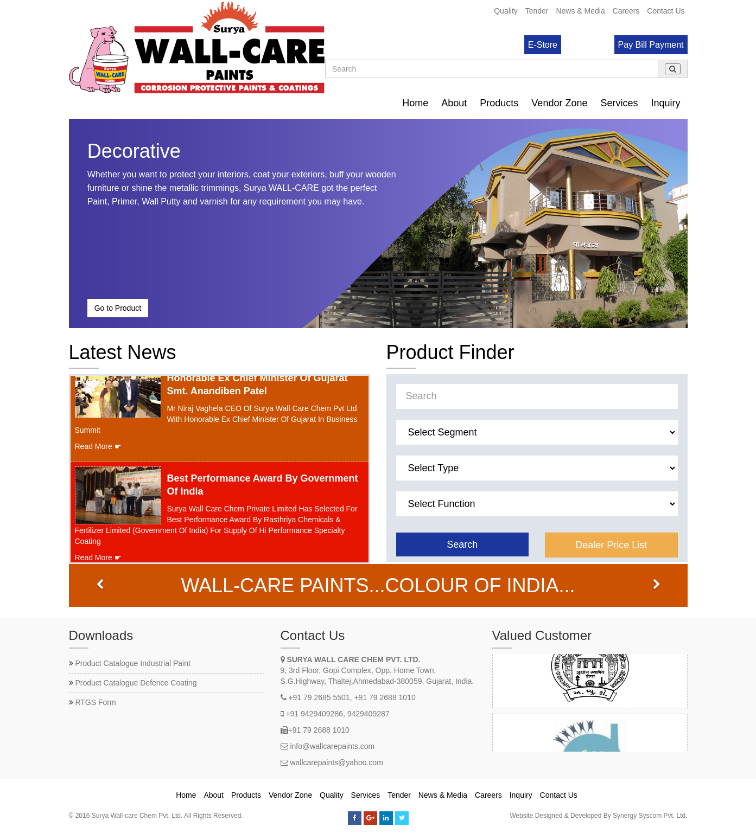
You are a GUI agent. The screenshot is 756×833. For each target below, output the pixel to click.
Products (499, 103)
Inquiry (665, 103)
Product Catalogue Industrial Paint (132, 663)
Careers (626, 11)
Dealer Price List (611, 545)
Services (619, 103)
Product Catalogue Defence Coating (135, 682)
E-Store (542, 44)
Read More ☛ (98, 450)
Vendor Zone (559, 103)
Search (462, 544)
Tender (537, 11)
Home (415, 103)
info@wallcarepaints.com (332, 746)
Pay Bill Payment (651, 44)
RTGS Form (95, 702)
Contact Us (665, 11)
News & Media (580, 11)
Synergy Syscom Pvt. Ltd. (650, 815)
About (454, 103)
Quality (506, 11)
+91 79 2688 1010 (319, 730)
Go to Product (117, 308)
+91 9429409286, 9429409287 (337, 713)
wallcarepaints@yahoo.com (336, 762)
